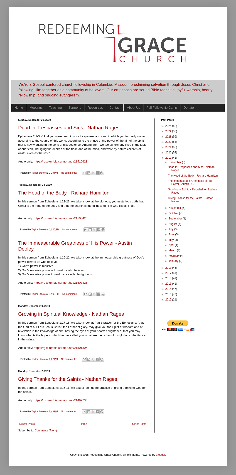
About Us (133, 107)
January (174, 261)
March (173, 250)
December (175, 162)
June (172, 234)
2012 (168, 299)
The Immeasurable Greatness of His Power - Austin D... (190, 182)
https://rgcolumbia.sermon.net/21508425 (60, 282)
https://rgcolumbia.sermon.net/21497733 (60, 400)
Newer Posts (27, 424)
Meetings (36, 107)
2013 (168, 294)
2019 (168, 157)
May (172, 239)
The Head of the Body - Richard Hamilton (63, 193)
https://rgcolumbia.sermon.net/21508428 (60, 218)
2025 (168, 126)
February (174, 255)
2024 (168, 131)
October (174, 213)
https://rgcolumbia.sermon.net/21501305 (60, 347)
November (175, 207)
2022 (168, 141)
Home (19, 107)
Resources (95, 107)
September (176, 218)
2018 (168, 267)
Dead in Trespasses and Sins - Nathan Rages (68, 127)
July (171, 229)
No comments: (69, 172)
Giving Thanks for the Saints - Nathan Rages (67, 379)
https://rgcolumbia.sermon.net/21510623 (60, 161)
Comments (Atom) (46, 430)
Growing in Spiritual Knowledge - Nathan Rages (71, 314)
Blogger (160, 454)
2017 (168, 273)
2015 (168, 283)
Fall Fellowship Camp (162, 107)
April (172, 245)
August (173, 224)
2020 (168, 152)
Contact (114, 107)
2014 (168, 288)
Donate (189, 107)
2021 (168, 147)
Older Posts (139, 424)
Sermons (74, 107)
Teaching (55, 107)
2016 (168, 278)
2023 (168, 136)
